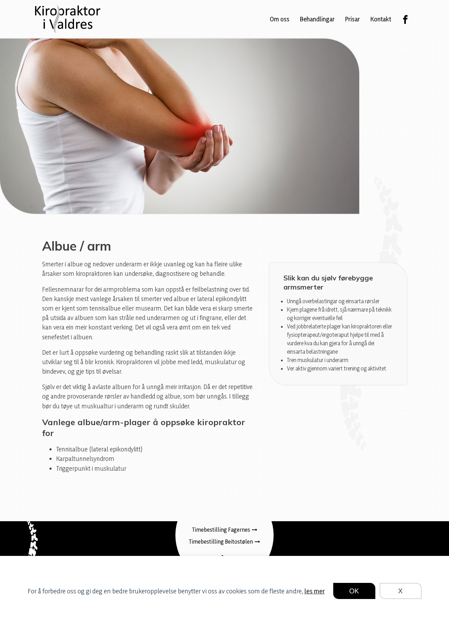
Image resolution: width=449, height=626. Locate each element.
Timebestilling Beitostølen (221, 541)
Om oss (279, 19)
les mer (314, 591)
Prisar (352, 19)
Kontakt (380, 19)
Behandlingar (317, 19)
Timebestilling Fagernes (221, 529)
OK (354, 591)
